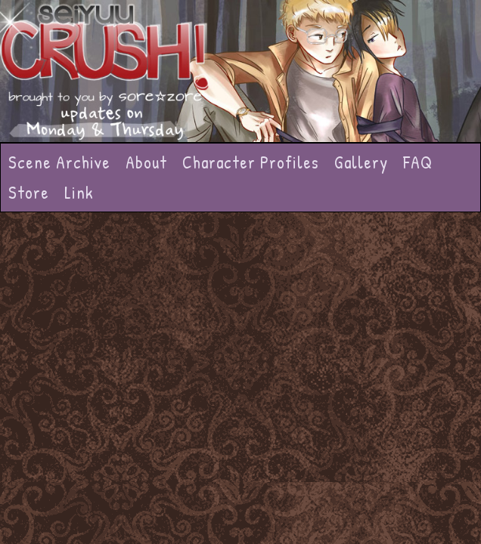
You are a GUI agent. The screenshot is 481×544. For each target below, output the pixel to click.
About (146, 162)
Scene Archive (59, 162)
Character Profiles (250, 162)
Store (28, 192)
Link (79, 192)
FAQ (418, 162)
